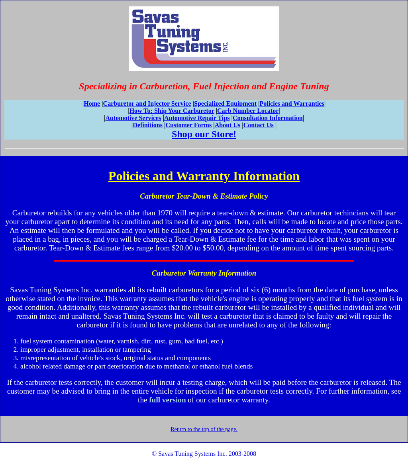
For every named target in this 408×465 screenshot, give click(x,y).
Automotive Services (133, 117)
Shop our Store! (204, 134)
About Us (227, 125)
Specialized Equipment (225, 103)
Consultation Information (268, 117)
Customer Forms (188, 125)
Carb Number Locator (248, 110)
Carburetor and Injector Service (147, 103)
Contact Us (258, 125)
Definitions (148, 125)
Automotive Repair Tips (197, 117)
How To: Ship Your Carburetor (171, 110)
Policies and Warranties (291, 103)
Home (92, 103)
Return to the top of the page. (204, 429)
